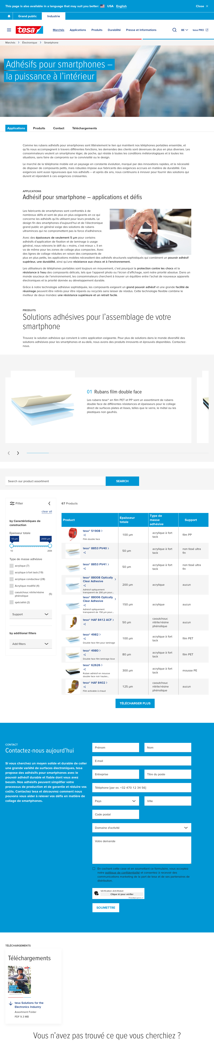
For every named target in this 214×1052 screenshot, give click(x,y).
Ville (150, 801)
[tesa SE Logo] (29, 30)
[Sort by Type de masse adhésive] (163, 520)
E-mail (99, 761)
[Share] (84, 535)
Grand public (27, 16)
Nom (150, 747)
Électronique (29, 42)
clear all (47, 511)
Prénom (100, 747)
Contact (58, 128)
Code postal (103, 814)
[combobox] (31, 614)
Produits (39, 128)
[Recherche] (174, 30)
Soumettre (105, 907)
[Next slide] (18, 453)
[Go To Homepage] (9, 16)
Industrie (53, 16)
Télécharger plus (135, 703)
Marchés (10, 42)
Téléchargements (84, 128)
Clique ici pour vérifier (122, 894)
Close (202, 6)
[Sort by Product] (71, 520)
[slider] (12, 546)
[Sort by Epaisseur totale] (133, 520)
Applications (16, 128)
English (121, 6)
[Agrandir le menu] (9, 30)
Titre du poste (156, 774)
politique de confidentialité (122, 872)
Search (122, 481)
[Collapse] (49, 503)
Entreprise (101, 774)
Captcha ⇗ (136, 898)
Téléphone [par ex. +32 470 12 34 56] (120, 787)
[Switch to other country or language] (185, 30)
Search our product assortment (28, 481)
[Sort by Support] (193, 520)
